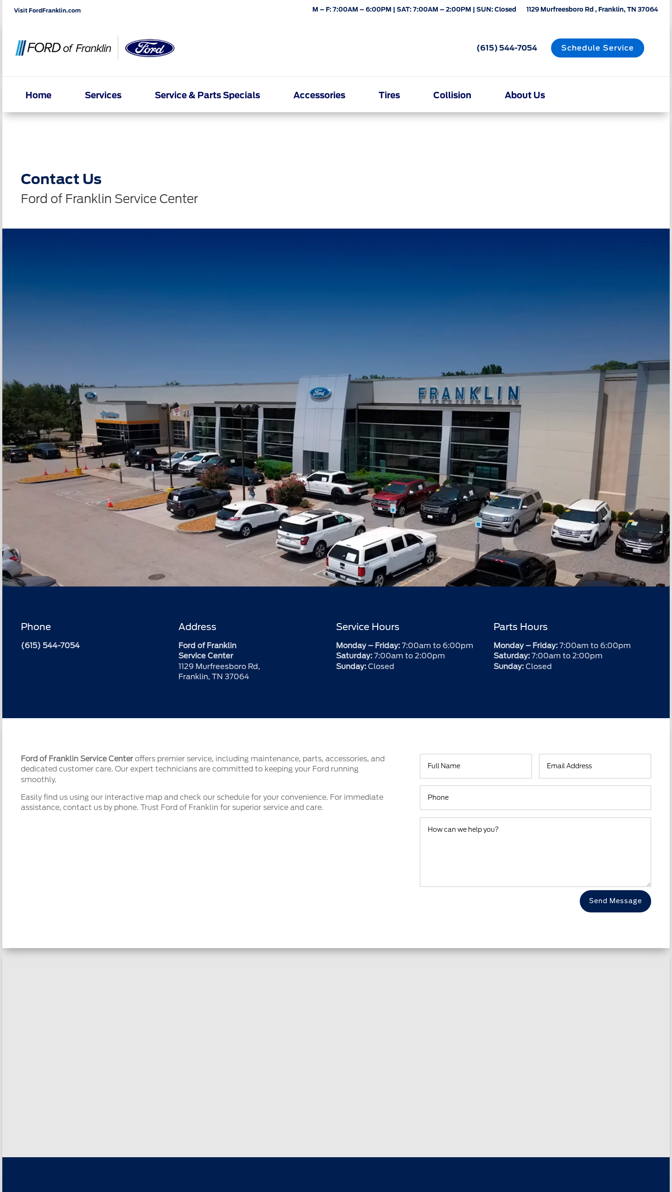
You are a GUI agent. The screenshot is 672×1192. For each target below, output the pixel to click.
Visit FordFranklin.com (47, 10)
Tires (389, 95)
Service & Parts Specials (207, 95)
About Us (525, 95)
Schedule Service (597, 48)
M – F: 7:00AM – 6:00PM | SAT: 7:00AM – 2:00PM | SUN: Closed (414, 10)
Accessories (319, 95)
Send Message (615, 901)
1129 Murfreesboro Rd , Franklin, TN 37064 (592, 10)
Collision (452, 95)
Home (38, 95)
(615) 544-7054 (506, 48)
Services (103, 95)
